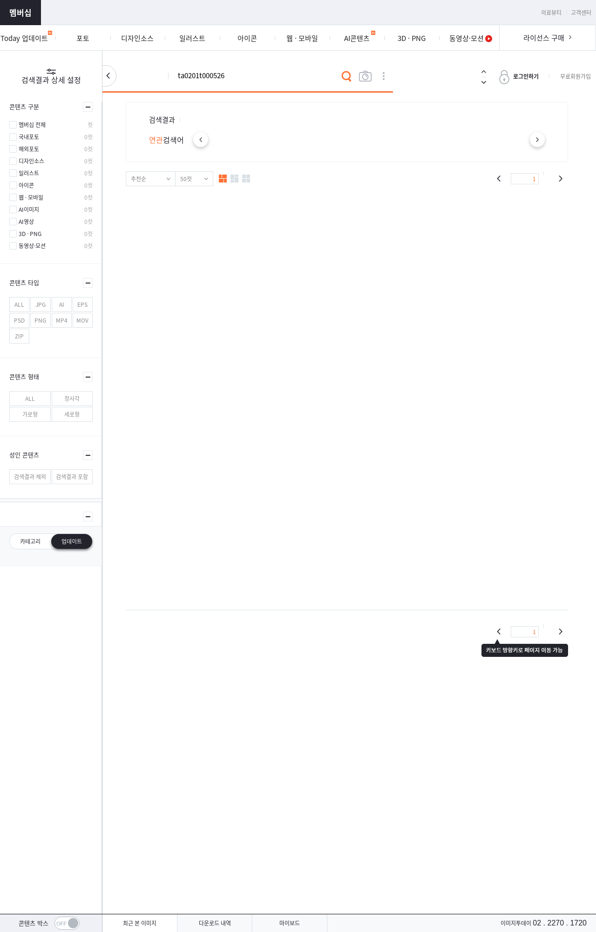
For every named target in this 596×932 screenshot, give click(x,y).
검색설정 (109, 76)
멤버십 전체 (32, 124)
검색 (346, 76)
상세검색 (383, 76)
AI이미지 (29, 209)
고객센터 (581, 12)
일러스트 (29, 173)
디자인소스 (31, 161)
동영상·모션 (32, 246)
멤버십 (20, 12)
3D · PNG (30, 233)
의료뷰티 (551, 12)
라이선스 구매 (543, 38)
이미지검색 (365, 76)
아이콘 (26, 185)
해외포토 (29, 149)
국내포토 (29, 137)
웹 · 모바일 (31, 197)
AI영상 (26, 221)
